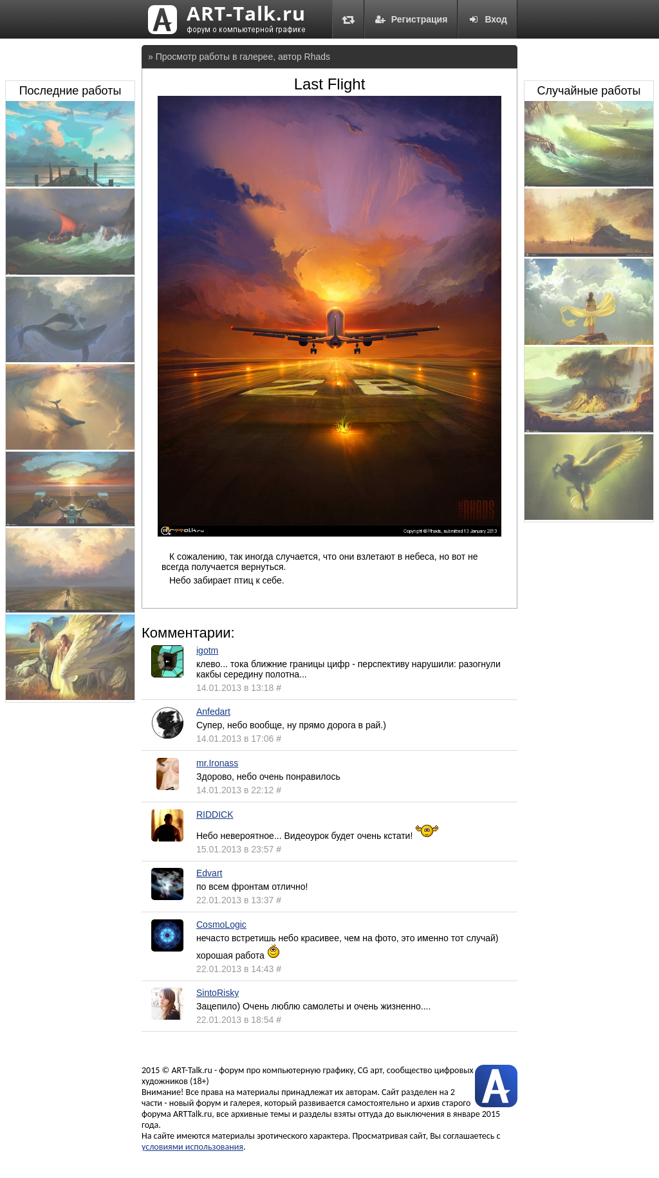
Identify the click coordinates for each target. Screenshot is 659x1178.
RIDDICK (215, 814)
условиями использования (192, 1146)
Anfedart (213, 711)
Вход (487, 19)
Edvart (209, 873)
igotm (207, 650)
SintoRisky (217, 993)
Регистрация (411, 19)
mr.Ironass (217, 763)
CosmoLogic (221, 924)
